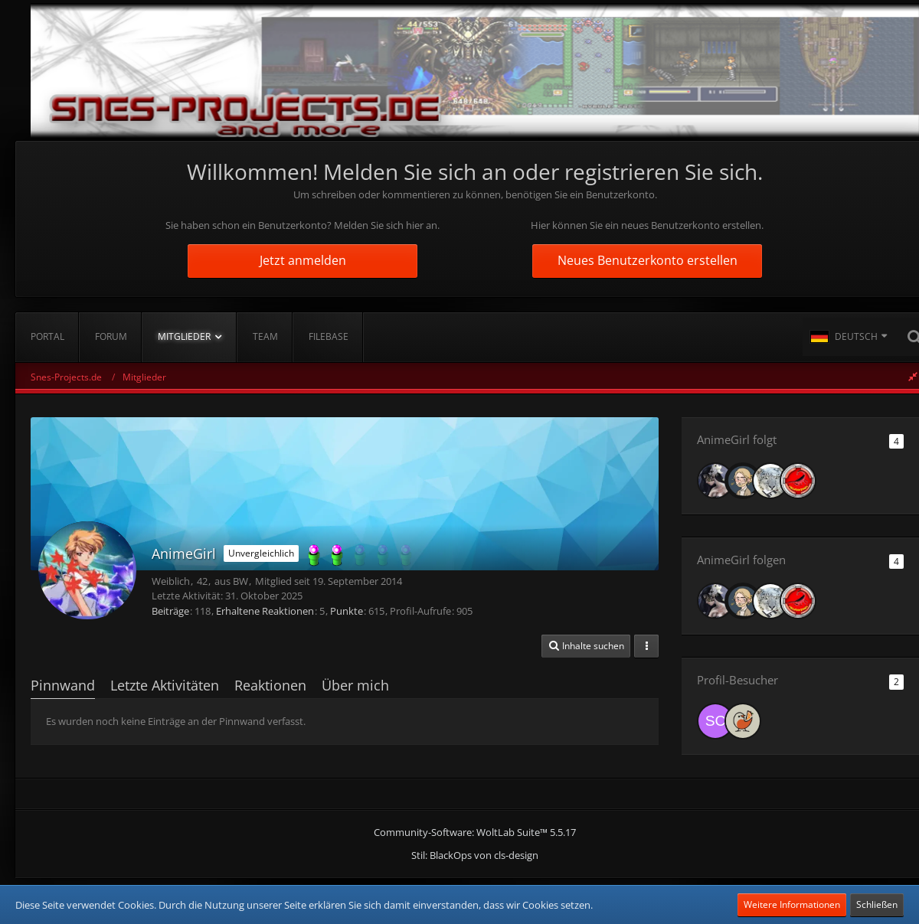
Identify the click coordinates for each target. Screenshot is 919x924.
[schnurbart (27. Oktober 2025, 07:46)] (715, 721)
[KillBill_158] (770, 480)
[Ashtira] (715, 480)
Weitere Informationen (792, 904)
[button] (848, 337)
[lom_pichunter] (742, 480)
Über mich (355, 685)
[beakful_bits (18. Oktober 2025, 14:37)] (742, 721)
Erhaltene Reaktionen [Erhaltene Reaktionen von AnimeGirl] (265, 611)
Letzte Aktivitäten (164, 685)
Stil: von (474, 855)
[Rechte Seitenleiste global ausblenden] (913, 377)
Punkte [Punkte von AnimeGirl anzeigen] (346, 611)
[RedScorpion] (798, 480)
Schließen (877, 904)
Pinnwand (63, 685)
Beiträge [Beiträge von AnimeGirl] (170, 611)
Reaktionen (270, 685)
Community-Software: (475, 832)
